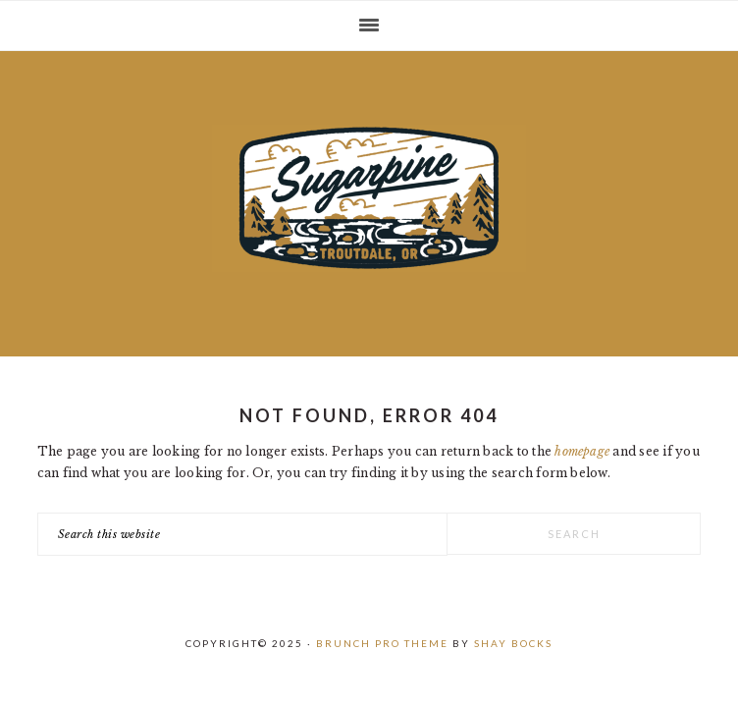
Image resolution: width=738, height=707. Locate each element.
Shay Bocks (513, 643)
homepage (581, 451)
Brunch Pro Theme (382, 643)
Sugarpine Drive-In (369, 198)
